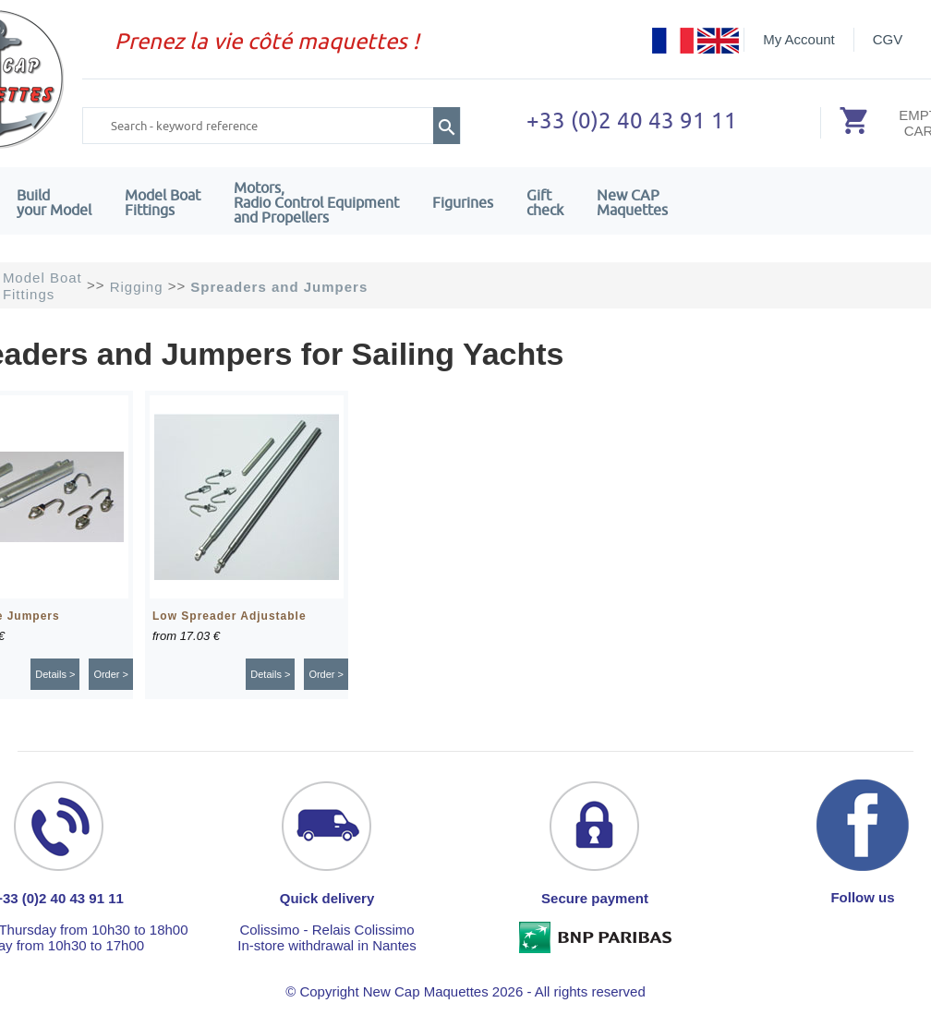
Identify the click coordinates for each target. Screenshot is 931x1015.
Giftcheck (544, 202)
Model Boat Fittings (162, 202)
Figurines (462, 202)
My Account (799, 39)
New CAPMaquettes (632, 202)
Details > (55, 674)
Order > (110, 674)
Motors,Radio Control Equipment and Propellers (316, 202)
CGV (888, 39)
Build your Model (54, 202)
